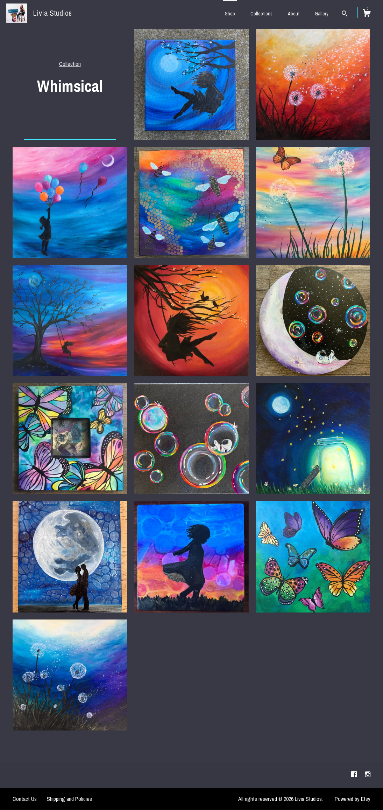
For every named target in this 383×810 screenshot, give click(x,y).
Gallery (321, 14)
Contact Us (25, 799)
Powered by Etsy (352, 799)
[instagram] (367, 774)
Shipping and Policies (69, 799)
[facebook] (354, 774)
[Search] (344, 14)
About (293, 14)
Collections (261, 14)
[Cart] (366, 14)
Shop (230, 14)
